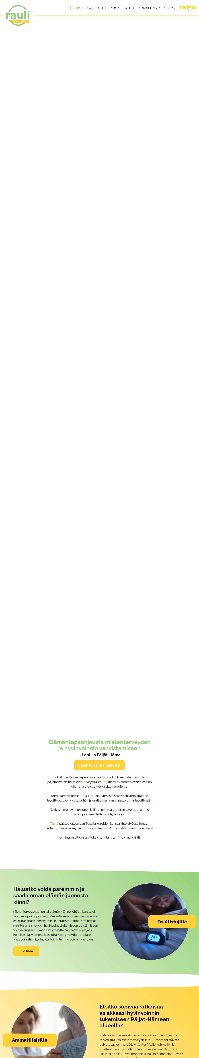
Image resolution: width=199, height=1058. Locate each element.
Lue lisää (26, 951)
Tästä (54, 823)
